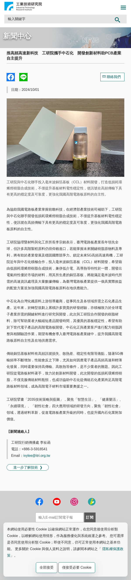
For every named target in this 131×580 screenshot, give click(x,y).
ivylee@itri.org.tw (36, 455)
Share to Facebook (11, 77)
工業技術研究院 (23, 6)
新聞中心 (17, 36)
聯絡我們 (114, 77)
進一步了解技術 (25, 467)
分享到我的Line (23, 77)
